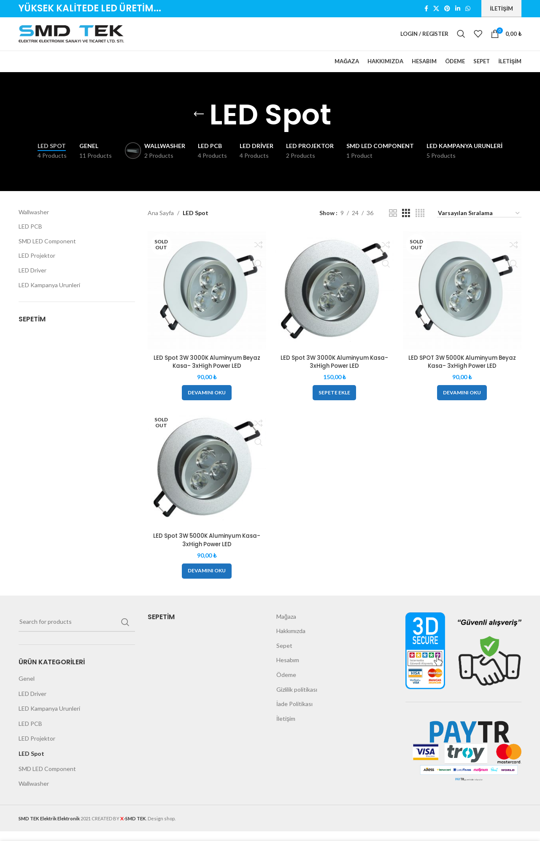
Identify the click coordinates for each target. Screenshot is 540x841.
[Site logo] (71, 39)
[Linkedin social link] (458, 9)
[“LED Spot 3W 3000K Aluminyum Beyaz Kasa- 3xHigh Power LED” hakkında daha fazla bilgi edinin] (205, 401)
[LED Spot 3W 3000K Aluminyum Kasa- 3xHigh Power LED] (334, 300)
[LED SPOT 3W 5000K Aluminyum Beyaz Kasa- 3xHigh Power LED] (463, 300)
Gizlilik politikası (296, 699)
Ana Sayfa (161, 224)
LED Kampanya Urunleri (49, 295)
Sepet (284, 655)
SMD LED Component (47, 252)
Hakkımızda (290, 640)
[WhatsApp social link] (468, 9)
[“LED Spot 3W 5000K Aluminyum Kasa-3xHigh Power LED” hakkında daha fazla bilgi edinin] (205, 580)
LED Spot (31, 763)
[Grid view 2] (393, 224)
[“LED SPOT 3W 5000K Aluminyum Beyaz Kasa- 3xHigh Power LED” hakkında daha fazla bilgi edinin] (463, 401)
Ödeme (286, 684)
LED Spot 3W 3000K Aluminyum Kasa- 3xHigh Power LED (335, 370)
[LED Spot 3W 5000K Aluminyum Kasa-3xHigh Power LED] (206, 479)
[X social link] (436, 9)
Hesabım (287, 669)
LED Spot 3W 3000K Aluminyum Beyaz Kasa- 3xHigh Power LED (205, 370)
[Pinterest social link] (447, 9)
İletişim (501, 8)
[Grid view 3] (406, 224)
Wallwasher (34, 222)
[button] (334, 401)
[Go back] (198, 125)
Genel (27, 688)
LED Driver (32, 281)
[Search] (461, 39)
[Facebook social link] (426, 9)
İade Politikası (294, 713)
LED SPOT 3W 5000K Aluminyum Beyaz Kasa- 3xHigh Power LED (463, 370)
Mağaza (286, 626)
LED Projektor (37, 266)
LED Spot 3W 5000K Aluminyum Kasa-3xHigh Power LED (205, 549)
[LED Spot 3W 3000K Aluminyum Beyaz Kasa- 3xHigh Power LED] (206, 300)
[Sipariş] (479, 225)
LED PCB (30, 237)
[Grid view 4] (420, 224)
